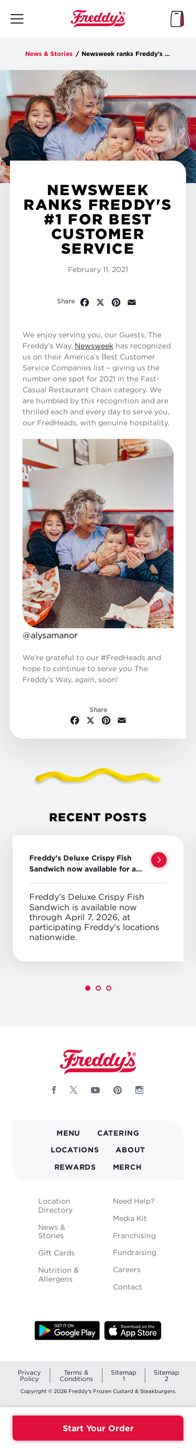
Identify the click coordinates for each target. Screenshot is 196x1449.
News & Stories (49, 53)
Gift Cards (56, 1252)
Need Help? (134, 1201)
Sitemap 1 (123, 1375)
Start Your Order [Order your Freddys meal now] (98, 1428)
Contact (127, 1286)
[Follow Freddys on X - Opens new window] (73, 1090)
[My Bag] (177, 18)
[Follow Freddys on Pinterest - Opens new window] (117, 1090)
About (130, 1149)
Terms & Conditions (76, 1375)
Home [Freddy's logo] (98, 1062)
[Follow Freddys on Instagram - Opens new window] (139, 1090)
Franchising (134, 1235)
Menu (68, 1133)
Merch (127, 1167)
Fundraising (134, 1252)
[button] (87, 988)
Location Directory (55, 1205)
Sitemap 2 (166, 1375)
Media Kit (130, 1218)
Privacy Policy (29, 1375)
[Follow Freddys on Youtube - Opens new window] (95, 1090)
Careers (127, 1269)
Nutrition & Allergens (58, 1274)
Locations (75, 1149)
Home (98, 18)
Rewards (75, 1167)
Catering (118, 1133)
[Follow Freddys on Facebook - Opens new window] (54, 1090)
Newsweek (94, 345)
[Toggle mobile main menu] (17, 19)
